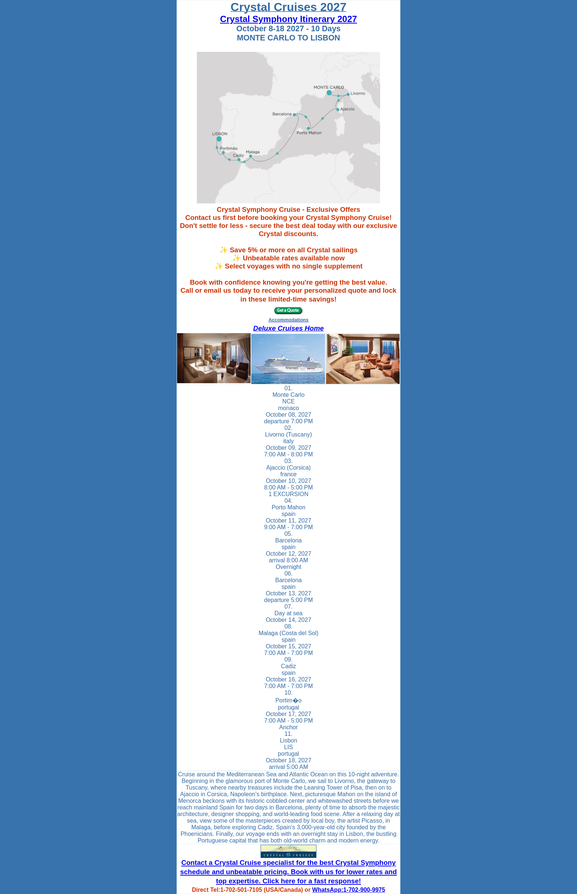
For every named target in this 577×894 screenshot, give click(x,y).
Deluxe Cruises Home (288, 328)
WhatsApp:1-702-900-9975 (348, 890)
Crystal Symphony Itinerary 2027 (288, 19)
